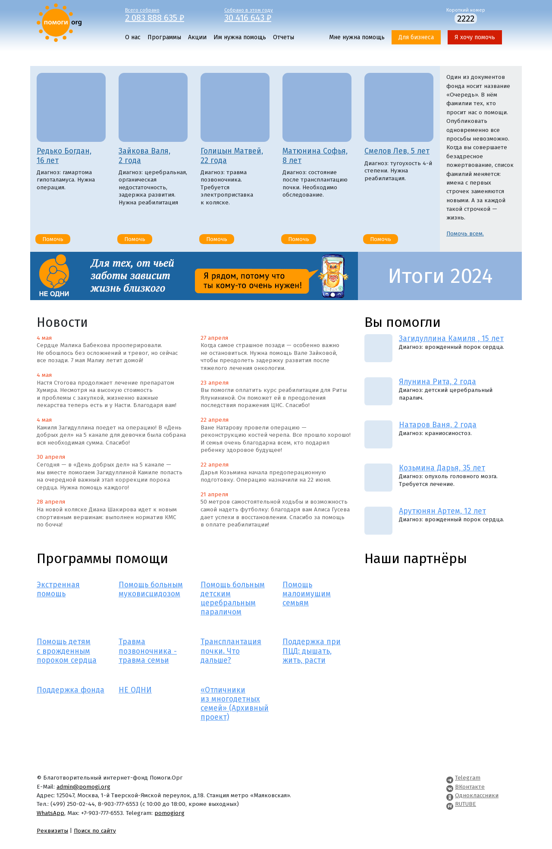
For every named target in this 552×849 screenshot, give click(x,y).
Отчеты (283, 37)
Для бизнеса (416, 37)
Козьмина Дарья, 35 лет (442, 468)
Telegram (467, 777)
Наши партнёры (415, 558)
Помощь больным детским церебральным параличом (233, 598)
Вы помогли (402, 322)
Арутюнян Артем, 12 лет (442, 511)
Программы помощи (102, 558)
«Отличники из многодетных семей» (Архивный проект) (235, 704)
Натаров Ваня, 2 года (438, 424)
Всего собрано (168, 14)
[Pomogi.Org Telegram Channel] (449, 777)
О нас (133, 37)
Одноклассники (477, 795)
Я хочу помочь (475, 37)
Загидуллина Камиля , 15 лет (451, 338)
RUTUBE (465, 804)
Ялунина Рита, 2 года (437, 381)
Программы (164, 37)
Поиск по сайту (95, 830)
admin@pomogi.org (83, 786)
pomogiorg (169, 813)
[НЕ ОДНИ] (194, 276)
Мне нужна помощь (357, 37)
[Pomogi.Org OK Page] (449, 795)
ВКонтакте (470, 786)
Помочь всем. (465, 233)
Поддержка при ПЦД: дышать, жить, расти (311, 650)
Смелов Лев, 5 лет (397, 151)
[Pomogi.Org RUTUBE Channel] (449, 804)
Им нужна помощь (239, 37)
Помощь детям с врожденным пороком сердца (67, 650)
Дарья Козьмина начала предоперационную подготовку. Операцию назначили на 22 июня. (266, 476)
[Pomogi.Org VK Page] (449, 786)
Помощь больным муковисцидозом (151, 589)
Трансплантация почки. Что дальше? (231, 650)
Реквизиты (52, 830)
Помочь (52, 239)
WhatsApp (50, 813)
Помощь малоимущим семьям (306, 594)
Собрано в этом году (267, 14)
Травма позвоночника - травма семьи (148, 650)
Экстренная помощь (58, 589)
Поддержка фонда (70, 690)
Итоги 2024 (440, 275)
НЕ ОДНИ (135, 690)
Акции (197, 37)
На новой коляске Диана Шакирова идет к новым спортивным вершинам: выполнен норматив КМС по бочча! (107, 517)
